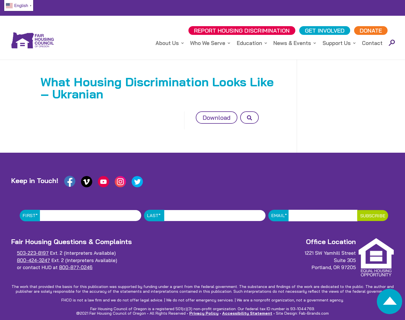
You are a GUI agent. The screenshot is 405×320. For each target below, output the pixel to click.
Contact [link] (372, 43)
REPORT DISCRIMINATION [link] (242, 30)
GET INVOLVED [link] (325, 30)
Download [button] (216, 117)
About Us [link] (167, 43)
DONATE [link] (371, 30)
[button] (249, 117)
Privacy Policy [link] (204, 313)
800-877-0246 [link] (76, 267)
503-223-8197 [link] (33, 253)
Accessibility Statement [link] (247, 313)
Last (154, 215)
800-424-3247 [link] (33, 260)
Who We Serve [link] (207, 43)
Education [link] (249, 43)
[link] (389, 303)
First (30, 215)
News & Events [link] (292, 43)
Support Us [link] (337, 43)
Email (279, 215)
